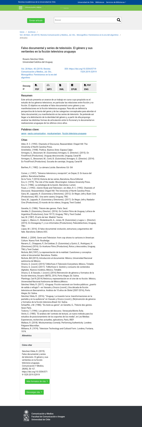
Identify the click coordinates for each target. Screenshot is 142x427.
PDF (37, 87)
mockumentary (54, 133)
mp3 (49, 87)
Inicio (22, 32)
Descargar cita (33, 392)
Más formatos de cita (36, 381)
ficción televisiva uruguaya (74, 133)
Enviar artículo (36, 20)
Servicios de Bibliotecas (115, 2)
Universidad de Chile (86, 2)
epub (74, 87)
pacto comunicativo (37, 133)
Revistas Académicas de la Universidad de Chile (36, 2)
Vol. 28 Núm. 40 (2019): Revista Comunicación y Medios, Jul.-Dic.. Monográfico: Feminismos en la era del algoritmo (69, 35)
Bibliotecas (99, 2)
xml (61, 87)
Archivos (32, 32)
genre (23, 133)
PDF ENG (87, 87)
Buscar (119, 20)
